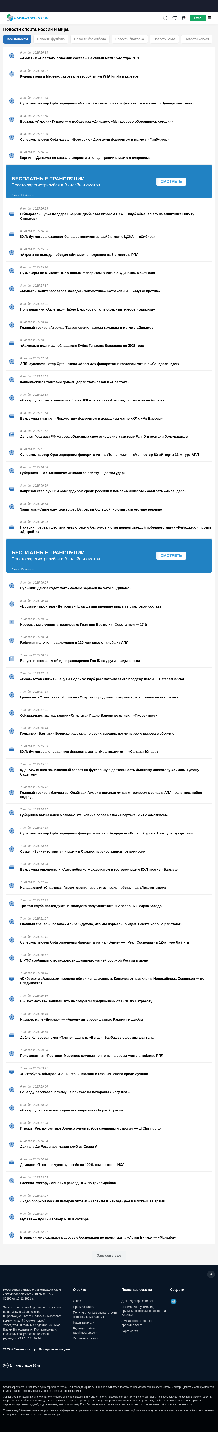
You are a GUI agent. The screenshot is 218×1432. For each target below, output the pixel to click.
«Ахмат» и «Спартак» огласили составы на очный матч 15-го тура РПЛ (79, 58)
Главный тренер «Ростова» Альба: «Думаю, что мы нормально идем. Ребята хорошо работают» (101, 924)
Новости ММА (164, 39)
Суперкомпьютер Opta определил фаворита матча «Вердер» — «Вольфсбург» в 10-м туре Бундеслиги (106, 833)
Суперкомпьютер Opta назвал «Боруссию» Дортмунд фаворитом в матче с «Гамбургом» (95, 139)
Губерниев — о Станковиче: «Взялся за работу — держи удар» (73, 473)
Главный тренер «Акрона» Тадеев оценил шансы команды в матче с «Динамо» (86, 327)
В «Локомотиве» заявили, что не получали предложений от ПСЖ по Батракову (86, 1001)
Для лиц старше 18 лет (137, 1301)
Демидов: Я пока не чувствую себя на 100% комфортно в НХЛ (72, 1165)
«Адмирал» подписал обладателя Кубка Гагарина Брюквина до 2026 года (82, 345)
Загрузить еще (109, 1255)
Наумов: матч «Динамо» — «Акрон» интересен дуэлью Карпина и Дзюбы (81, 1019)
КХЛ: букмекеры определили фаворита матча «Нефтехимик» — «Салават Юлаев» (89, 751)
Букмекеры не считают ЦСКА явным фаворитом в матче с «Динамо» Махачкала (87, 273)
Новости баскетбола (90, 39)
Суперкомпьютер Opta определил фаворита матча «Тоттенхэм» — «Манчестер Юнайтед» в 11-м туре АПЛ (109, 455)
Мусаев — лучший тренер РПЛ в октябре (54, 1219)
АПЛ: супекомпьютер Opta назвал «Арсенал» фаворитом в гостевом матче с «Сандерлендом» (99, 364)
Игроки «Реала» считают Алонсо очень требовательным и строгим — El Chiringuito (90, 1128)
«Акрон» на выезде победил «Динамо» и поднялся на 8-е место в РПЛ (79, 255)
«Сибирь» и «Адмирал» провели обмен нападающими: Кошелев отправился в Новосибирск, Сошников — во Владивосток (112, 981)
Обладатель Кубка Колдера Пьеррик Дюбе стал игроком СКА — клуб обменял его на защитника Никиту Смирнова (107, 216)
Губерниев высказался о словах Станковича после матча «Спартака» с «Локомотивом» (94, 815)
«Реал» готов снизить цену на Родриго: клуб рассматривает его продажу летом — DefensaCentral (102, 679)
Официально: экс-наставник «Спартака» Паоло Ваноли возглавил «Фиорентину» (88, 715)
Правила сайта (83, 1307)
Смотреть (171, 181)
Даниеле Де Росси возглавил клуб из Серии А (58, 1146)
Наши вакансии (83, 1322)
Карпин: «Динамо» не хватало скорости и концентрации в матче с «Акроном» (85, 158)
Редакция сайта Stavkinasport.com (85, 1330)
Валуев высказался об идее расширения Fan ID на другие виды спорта (80, 661)
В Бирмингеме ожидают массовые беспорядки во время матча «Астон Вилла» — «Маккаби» (98, 1237)
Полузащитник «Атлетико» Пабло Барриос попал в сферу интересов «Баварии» (87, 309)
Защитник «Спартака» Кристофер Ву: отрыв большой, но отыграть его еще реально (91, 509)
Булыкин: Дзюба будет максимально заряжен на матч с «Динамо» (75, 588)
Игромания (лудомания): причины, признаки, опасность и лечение (143, 1311)
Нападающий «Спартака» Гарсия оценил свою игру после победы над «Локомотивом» (93, 887)
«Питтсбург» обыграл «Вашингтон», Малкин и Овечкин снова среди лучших (84, 1074)
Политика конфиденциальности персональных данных (95, 1314)
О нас (77, 1301)
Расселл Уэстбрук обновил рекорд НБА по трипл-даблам (68, 1183)
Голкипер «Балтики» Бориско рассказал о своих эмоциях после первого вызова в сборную (97, 733)
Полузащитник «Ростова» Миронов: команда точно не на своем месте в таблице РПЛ (91, 1055)
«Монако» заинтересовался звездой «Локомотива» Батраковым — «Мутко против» (90, 291)
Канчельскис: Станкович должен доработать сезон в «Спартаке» (74, 382)
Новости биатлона (129, 39)
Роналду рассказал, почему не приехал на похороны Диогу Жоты (75, 1092)
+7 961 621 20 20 (29, 1338)
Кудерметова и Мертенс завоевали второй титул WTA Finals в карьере (79, 76)
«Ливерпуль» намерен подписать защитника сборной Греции (71, 1110)
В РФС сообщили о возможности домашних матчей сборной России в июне (84, 960)
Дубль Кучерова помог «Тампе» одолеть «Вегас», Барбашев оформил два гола (87, 1037)
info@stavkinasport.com (19, 1334)
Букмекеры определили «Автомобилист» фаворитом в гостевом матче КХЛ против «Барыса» (99, 869)
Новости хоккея (197, 39)
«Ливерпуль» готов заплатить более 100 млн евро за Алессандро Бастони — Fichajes (92, 400)
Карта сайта (129, 1331)
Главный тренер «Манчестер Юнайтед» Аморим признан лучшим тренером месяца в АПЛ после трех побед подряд (111, 795)
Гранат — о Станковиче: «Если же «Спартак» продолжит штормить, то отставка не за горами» (99, 697)
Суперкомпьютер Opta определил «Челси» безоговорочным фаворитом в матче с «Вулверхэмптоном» (107, 103)
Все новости (17, 39)
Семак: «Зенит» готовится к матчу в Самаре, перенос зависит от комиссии (82, 851)
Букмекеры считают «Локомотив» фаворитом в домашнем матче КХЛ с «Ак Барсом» (91, 418)
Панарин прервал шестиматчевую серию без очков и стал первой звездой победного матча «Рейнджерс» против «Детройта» (115, 530)
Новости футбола (51, 39)
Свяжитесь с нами (85, 1338)
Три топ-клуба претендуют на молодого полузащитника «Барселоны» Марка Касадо (91, 906)
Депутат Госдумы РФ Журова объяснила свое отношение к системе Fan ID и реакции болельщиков (104, 436)
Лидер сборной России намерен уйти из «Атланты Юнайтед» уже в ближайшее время (92, 1201)
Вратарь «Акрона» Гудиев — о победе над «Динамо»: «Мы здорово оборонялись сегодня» (96, 121)
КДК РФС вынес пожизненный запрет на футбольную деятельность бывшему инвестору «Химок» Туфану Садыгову (109, 772)
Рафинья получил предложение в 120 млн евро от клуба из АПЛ (74, 642)
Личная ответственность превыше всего (138, 1323)
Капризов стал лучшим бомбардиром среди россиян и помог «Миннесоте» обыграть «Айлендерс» (103, 491)
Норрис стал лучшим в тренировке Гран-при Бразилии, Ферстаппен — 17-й (83, 624)
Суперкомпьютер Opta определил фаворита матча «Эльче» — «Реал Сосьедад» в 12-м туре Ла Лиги (104, 942)
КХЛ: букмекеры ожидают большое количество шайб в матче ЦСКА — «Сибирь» (88, 237)
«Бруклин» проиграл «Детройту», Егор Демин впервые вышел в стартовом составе (90, 606)
